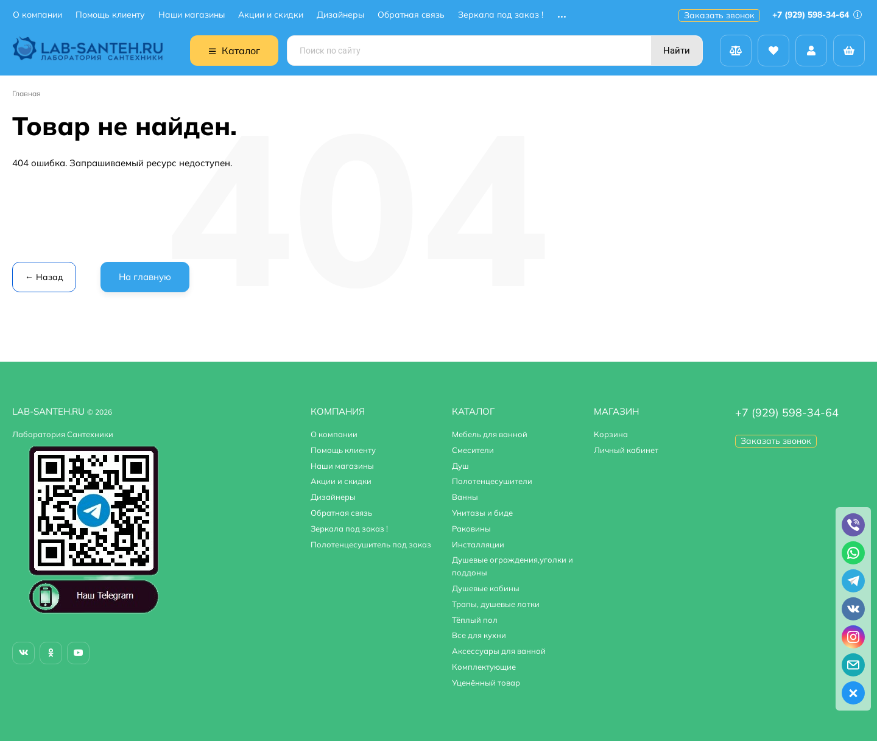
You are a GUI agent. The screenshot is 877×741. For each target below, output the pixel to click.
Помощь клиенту (110, 15)
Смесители (473, 450)
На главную (145, 277)
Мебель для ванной (489, 434)
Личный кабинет (626, 450)
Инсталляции (478, 544)
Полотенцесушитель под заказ (371, 544)
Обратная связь (411, 15)
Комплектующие (484, 667)
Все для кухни (479, 635)
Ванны (465, 497)
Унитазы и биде (482, 513)
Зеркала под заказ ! (500, 15)
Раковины (471, 528)
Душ (460, 466)
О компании (37, 15)
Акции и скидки (270, 15)
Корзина (611, 434)
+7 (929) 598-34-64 (817, 14)
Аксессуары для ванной (499, 651)
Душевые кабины (486, 588)
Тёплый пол (475, 620)
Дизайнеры (340, 15)
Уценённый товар (486, 682)
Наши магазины (191, 15)
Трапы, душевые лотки (496, 604)
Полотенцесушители (492, 481)
